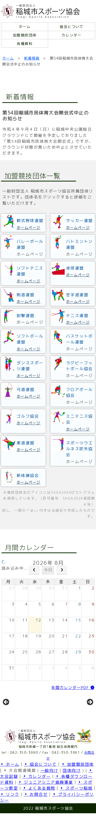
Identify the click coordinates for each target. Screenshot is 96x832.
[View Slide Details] (23, 713)
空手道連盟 (77, 295)
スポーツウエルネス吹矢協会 (79, 449)
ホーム (25, 26)
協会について (71, 26)
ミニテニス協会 (79, 419)
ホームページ (28, 227)
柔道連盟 (26, 443)
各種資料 (25, 43)
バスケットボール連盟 (79, 339)
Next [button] (89, 711)
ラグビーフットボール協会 (79, 365)
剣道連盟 (26, 295)
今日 (48, 570)
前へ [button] (6, 711)
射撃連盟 (26, 315)
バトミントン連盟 (79, 244)
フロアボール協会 (79, 392)
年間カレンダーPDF (72, 687)
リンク (9, 813)
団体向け (72, 789)
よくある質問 (39, 807)
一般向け (49, 789)
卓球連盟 (75, 268)
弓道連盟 (26, 389)
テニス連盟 (77, 315)
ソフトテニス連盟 (30, 271)
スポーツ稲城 (76, 807)
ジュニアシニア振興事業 (45, 801)
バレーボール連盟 (30, 244)
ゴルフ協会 (28, 416)
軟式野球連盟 (30, 220)
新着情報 (31, 58)
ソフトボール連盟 (30, 339)
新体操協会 (28, 475)
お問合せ (36, 813)
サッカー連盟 (79, 220)
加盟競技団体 (25, 35)
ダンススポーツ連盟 (30, 365)
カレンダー (72, 35)
